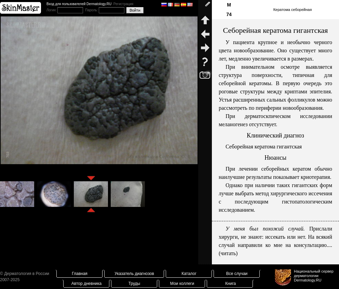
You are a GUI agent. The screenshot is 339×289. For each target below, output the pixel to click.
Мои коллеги (182, 283)
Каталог (188, 273)
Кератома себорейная (292, 10)
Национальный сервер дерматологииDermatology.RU (314, 275)
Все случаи (237, 273)
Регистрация (123, 4)
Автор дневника (86, 283)
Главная (79, 273)
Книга (230, 283)
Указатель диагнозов (134, 273)
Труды (134, 283)
